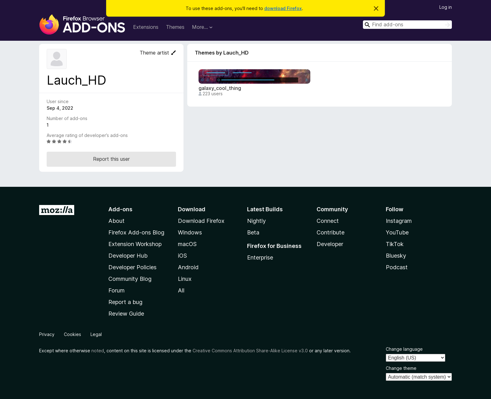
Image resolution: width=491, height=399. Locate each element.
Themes (175, 27)
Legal (96, 334)
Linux (185, 279)
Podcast (397, 267)
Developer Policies (132, 267)
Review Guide (126, 313)
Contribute (330, 232)
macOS (187, 244)
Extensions (145, 27)
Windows (190, 232)
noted (97, 350)
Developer (330, 244)
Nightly (256, 221)
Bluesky (396, 255)
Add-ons (120, 209)
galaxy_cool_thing (220, 88)
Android (188, 267)
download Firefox (283, 8)
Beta (253, 232)
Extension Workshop (135, 244)
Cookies (72, 334)
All (181, 290)
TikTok (395, 244)
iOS (182, 255)
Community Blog (130, 279)
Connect (328, 221)
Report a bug (125, 302)
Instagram (399, 221)
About (116, 221)
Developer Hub (127, 255)
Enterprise (260, 257)
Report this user (111, 159)
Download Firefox (201, 221)
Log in (445, 7)
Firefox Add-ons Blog (136, 232)
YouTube (397, 232)
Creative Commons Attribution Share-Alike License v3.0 (250, 350)
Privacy (46, 334)
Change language (404, 349)
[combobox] (407, 24)
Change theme (401, 368)
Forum (116, 290)
